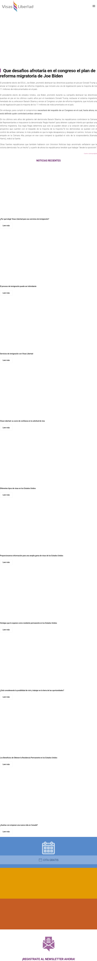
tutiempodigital (92, 153)
